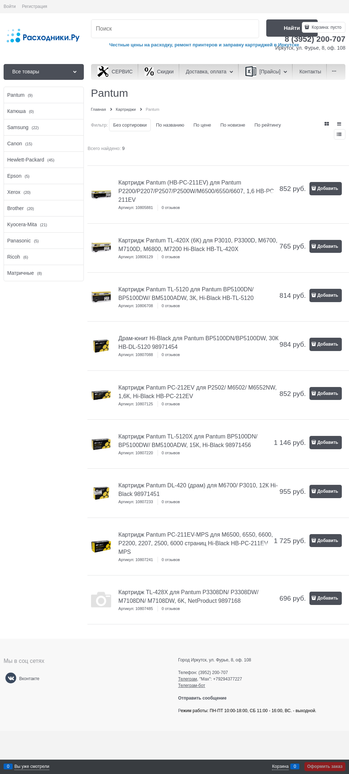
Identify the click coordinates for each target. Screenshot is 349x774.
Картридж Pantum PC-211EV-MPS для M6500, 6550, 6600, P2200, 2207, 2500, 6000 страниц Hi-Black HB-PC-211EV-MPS (195, 543)
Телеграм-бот (191, 685)
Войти (10, 6)
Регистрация (34, 6)
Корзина (280, 766)
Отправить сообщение (205, 698)
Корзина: (326, 27)
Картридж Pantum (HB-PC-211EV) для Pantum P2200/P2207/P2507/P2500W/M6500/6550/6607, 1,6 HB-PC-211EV (197, 191)
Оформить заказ (325, 766)
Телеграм (187, 679)
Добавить (327, 188)
